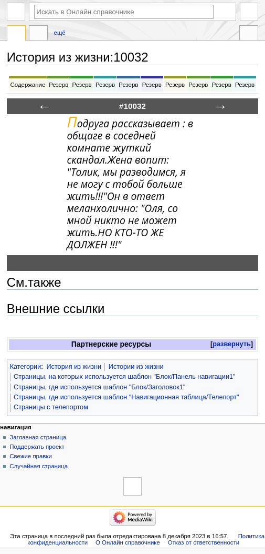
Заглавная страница (37, 437)
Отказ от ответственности (203, 542)
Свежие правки (30, 456)
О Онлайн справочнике (128, 542)
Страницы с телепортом (51, 407)
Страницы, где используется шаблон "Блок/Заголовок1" (99, 387)
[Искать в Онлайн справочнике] (124, 12)
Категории (25, 366)
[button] (231, 344)
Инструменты (249, 34)
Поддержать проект (36, 447)
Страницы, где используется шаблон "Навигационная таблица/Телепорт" (126, 397)
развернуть (232, 344)
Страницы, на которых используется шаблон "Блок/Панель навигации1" (125, 376)
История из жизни (73, 366)
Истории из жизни (136, 366)
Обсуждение (38, 34)
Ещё (60, 32)
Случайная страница (38, 466)
